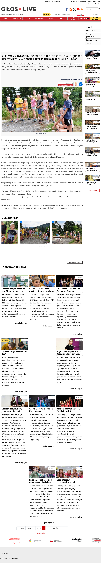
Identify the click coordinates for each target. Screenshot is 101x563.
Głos (7, 558)
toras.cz (15, 558)
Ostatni (63, 528)
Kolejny (56, 528)
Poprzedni (30, 528)
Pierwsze (21, 528)
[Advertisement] (42, 36)
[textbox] (92, 9)
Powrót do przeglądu (74, 262)
